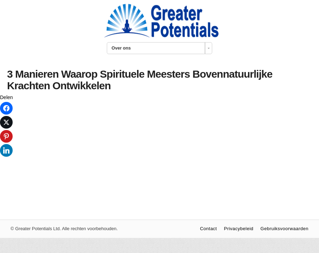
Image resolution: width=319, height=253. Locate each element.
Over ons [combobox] (121, 48)
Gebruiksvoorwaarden (284, 228)
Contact (208, 228)
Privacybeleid (238, 228)
